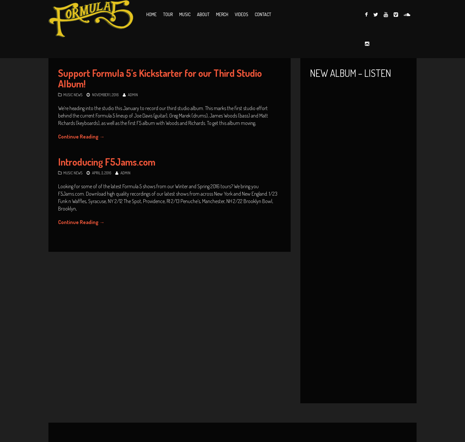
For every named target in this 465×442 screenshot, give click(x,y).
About (203, 14)
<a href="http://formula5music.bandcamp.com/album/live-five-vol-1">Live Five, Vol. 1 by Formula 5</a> (358, 161)
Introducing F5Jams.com (106, 162)
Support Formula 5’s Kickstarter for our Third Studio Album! (160, 78)
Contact (263, 14)
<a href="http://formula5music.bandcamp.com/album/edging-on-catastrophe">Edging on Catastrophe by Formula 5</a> (358, 315)
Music (185, 14)
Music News (72, 94)
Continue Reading (81, 136)
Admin (133, 94)
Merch (222, 14)
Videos (241, 14)
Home (151, 14)
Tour (168, 14)
